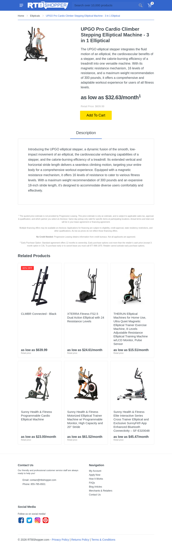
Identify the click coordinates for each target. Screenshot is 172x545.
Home (21, 15)
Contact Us (95, 494)
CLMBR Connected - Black (38, 313)
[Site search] (104, 5)
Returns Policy (80, 539)
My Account (95, 471)
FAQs (92, 482)
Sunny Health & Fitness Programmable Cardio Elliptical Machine (36, 415)
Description (86, 133)
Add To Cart (96, 115)
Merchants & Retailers (100, 490)
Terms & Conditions (103, 539)
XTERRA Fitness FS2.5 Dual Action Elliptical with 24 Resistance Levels (85, 317)
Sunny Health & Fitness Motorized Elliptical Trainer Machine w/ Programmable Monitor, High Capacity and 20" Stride (85, 419)
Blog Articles (95, 486)
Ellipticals (35, 15)
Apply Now (94, 474)
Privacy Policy (60, 539)
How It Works (96, 478)
